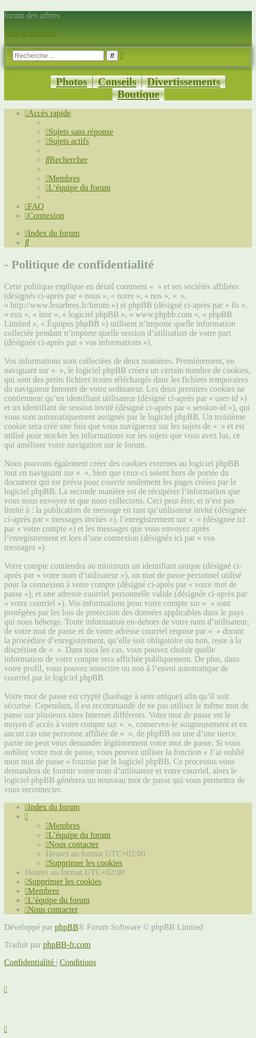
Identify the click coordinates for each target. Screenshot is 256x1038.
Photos (71, 81)
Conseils (117, 81)
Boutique (139, 94)
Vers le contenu (29, 32)
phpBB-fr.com (67, 944)
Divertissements (183, 81)
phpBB (66, 927)
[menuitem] (79, 131)
